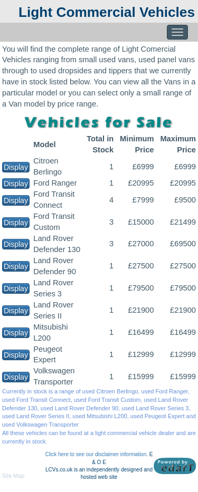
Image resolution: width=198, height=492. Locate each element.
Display (16, 167)
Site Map (13, 475)
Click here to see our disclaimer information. (96, 454)
